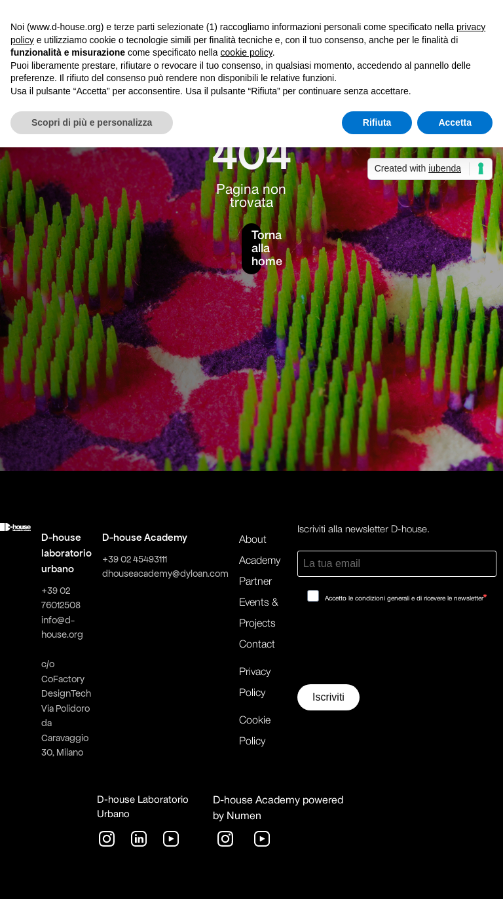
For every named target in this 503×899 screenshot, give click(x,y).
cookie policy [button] (246, 52)
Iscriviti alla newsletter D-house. (363, 529)
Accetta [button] (455, 122)
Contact (257, 645)
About (253, 540)
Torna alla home (256, 248)
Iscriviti (328, 697)
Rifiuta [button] (377, 122)
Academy (259, 561)
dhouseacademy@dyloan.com (165, 573)
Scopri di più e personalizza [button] (91, 122)
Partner (255, 582)
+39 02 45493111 (134, 559)
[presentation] (396, 648)
